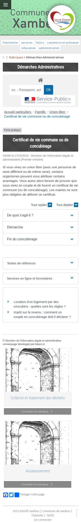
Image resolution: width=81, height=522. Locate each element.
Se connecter (43, 520)
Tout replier (41, 205)
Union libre (57, 112)
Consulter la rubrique (36, 411)
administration (49, 48)
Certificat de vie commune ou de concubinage (37, 116)
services (26, 42)
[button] (40, 215)
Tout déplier (67, 205)
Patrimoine (10, 42)
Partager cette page (29, 495)
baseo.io (40, 344)
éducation (29, 48)
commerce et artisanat (62, 42)
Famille (41, 112)
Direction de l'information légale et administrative (33, 340)
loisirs (40, 42)
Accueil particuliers (18, 112)
